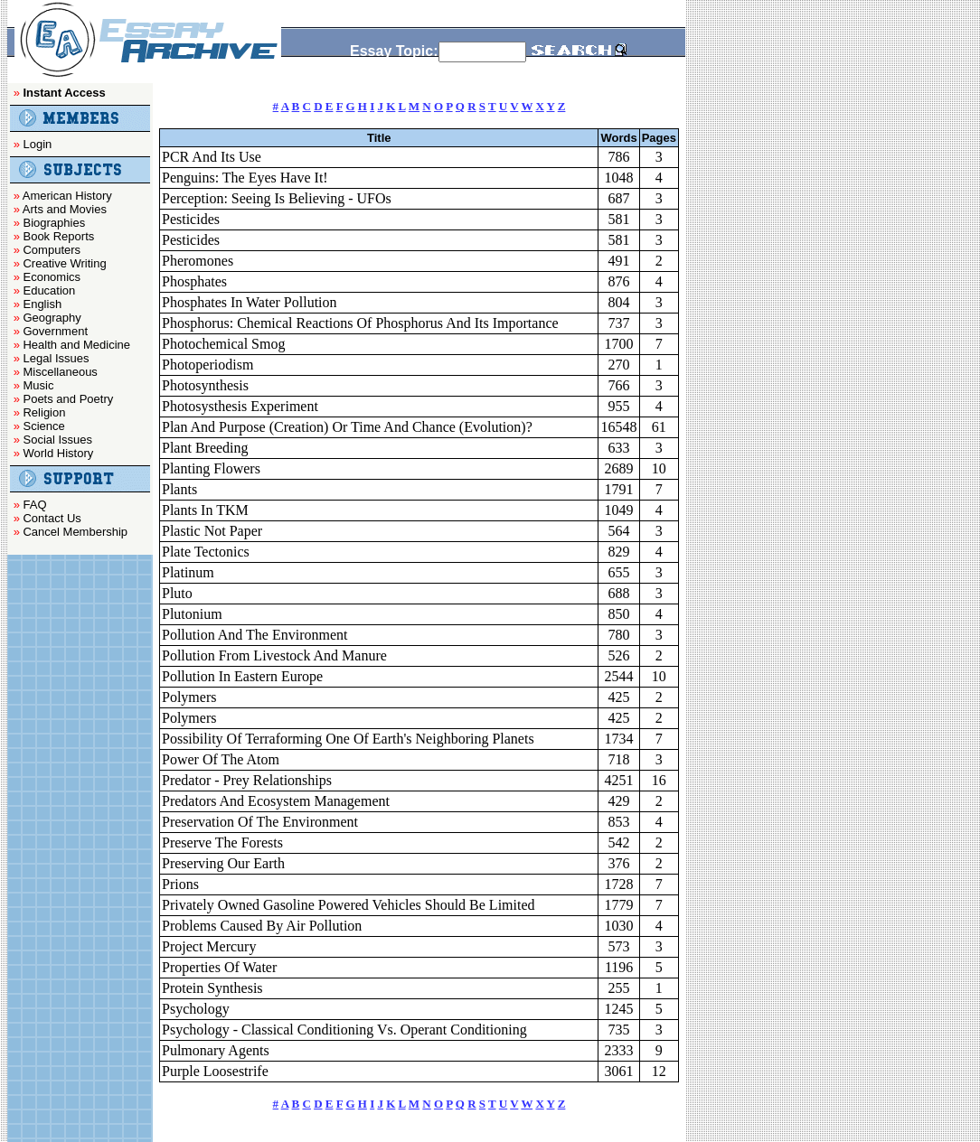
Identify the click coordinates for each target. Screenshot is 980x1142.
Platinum (188, 572)
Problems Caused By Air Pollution (262, 925)
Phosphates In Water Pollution (249, 302)
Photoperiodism (207, 364)
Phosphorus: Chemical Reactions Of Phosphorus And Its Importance (360, 323)
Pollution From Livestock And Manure (274, 655)
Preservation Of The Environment (260, 821)
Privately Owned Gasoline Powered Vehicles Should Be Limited (348, 905)
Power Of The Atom (220, 759)
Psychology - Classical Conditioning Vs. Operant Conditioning (344, 1029)
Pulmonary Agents (215, 1050)
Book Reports (58, 236)
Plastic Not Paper (212, 530)
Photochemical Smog (223, 343)
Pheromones (197, 260)
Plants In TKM (205, 510)
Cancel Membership (75, 531)
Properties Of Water (219, 967)
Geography (51, 317)
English (42, 304)
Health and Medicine (76, 344)
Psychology (196, 1008)
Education (49, 290)
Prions (180, 884)
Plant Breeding (205, 447)
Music (38, 385)
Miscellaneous (60, 372)
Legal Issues (56, 358)
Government (55, 331)
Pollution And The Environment (254, 634)
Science (43, 426)
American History (67, 195)
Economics (51, 277)
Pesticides (191, 219)
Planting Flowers (211, 468)
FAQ (34, 504)
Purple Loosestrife (215, 1071)
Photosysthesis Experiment (240, 406)
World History (58, 453)
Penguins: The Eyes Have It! (245, 177)
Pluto (177, 593)
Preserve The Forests (222, 842)
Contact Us (51, 518)
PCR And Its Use (211, 156)
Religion (44, 412)
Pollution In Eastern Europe (242, 676)
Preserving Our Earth (223, 863)
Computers (51, 250)
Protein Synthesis (212, 988)
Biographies (54, 222)
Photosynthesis (205, 385)
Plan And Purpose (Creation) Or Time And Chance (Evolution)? (347, 427)
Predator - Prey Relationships (247, 780)
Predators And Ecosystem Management (276, 801)
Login (37, 144)
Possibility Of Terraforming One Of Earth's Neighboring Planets (348, 738)
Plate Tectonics (206, 551)
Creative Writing (64, 263)
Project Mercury (209, 946)
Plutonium (192, 614)
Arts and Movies (65, 209)
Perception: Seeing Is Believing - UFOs (276, 198)
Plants (179, 489)
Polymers (189, 697)
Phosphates (194, 281)
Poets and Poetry (68, 399)
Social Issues (57, 439)
